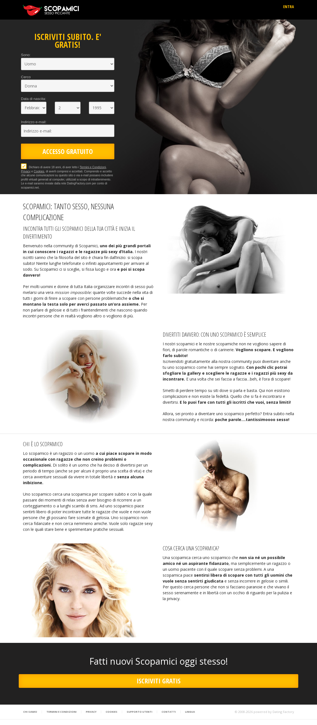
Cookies (39, 171)
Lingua (190, 711)
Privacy (25, 171)
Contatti (169, 711)
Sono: (25, 55)
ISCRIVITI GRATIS (159, 680)
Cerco (26, 77)
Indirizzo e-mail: (33, 122)
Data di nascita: (33, 99)
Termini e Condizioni (93, 167)
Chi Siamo (30, 711)
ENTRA (288, 6)
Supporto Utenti (139, 711)
